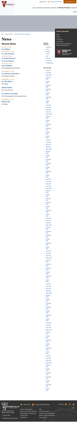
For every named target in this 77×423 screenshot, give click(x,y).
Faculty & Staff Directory (44, 1)
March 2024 (49, 149)
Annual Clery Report (44, 411)
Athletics (70, 10)
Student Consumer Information (47, 413)
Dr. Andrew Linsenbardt (10, 93)
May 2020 (48, 288)
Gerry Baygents (7, 65)
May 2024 (48, 144)
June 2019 (48, 323)
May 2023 (48, 183)
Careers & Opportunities (26, 409)
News (58, 32)
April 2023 (48, 186)
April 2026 (48, 72)
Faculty (48, 53)
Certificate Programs (54, 6)
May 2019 (48, 325)
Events (58, 34)
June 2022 (48, 218)
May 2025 (48, 109)
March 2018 (49, 362)
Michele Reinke (7, 87)
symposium (49, 60)
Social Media (60, 39)
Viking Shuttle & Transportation (28, 413)
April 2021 (48, 255)
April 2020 (48, 290)
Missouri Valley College (12, 5)
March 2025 (49, 114)
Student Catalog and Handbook (47, 415)
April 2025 (48, 111)
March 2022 (49, 225)
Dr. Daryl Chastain (8, 61)
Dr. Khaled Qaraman (8, 58)
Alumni (47, 49)
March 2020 (49, 293)
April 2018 (48, 360)
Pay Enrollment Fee (58, 1)
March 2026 (49, 75)
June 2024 (48, 142)
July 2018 (48, 355)
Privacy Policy (42, 417)
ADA (40, 409)
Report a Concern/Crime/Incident (28, 411)
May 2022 (48, 220)
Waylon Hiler (6, 101)
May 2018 (48, 358)
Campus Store (23, 415)
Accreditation (23, 417)
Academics (48, 47)
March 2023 (49, 188)
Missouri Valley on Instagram (73, 407)
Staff (47, 56)
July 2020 (48, 284)
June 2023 (48, 181)
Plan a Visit (26, 404)
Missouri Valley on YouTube (73, 404)
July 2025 (48, 105)
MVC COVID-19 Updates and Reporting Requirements (64, 42)
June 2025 (48, 107)
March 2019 (49, 329)
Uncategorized (49, 63)
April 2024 (48, 147)
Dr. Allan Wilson (7, 81)
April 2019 (48, 327)
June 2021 (48, 251)
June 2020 (48, 286)
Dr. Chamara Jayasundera (10, 73)
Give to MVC (70, 1)
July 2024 (48, 140)
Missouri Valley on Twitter (65, 404)
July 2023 (48, 179)
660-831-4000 (6, 415)
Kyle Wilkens (6, 49)
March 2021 (49, 258)
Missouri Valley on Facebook (69, 404)
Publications (60, 36)
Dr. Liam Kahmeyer (8, 53)
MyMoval (32, 1)
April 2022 (48, 222)
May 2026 (48, 70)
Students (48, 58)
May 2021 (48, 253)
